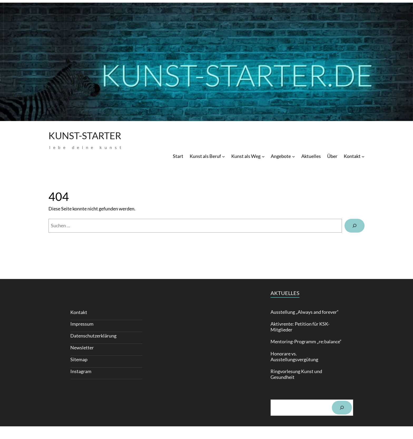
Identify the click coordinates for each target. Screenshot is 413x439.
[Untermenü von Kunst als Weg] (263, 156)
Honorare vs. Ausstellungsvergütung (294, 356)
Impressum (82, 324)
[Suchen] (355, 226)
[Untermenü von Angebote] (293, 156)
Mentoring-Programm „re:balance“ (306, 341)
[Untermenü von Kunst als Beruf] (223, 156)
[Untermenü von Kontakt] (363, 156)
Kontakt (78, 312)
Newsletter (82, 347)
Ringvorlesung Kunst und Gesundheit (296, 374)
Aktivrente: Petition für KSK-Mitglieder (300, 326)
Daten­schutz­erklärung (93, 336)
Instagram (80, 371)
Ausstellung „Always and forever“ (305, 312)
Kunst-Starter (84, 135)
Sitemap (78, 359)
